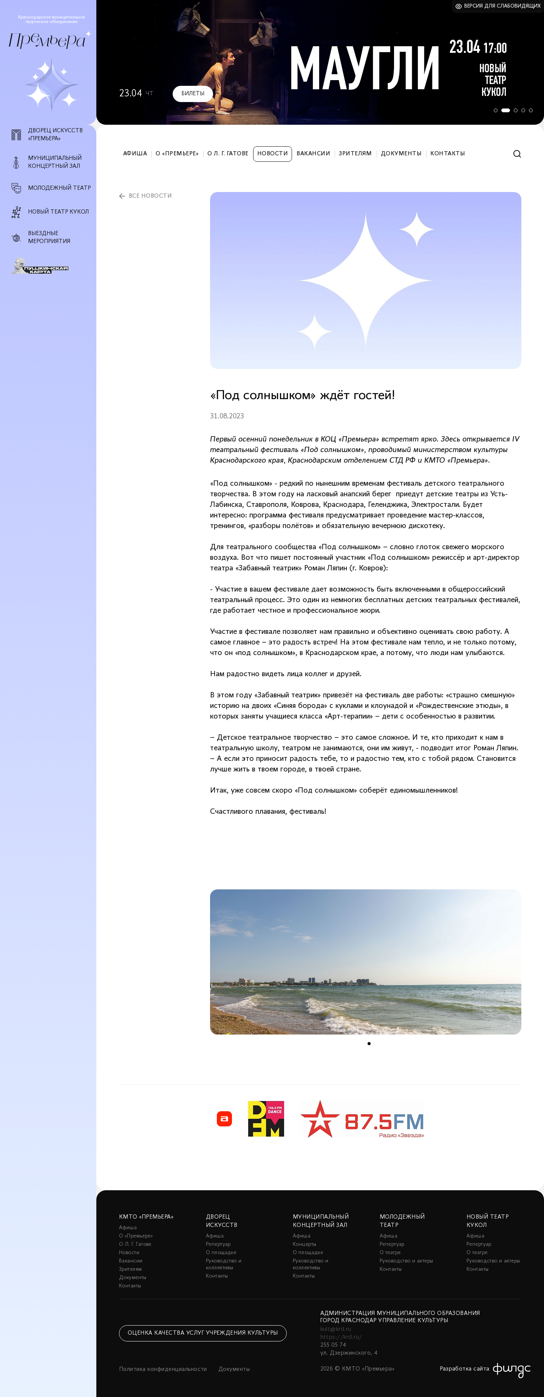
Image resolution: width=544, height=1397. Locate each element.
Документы (401, 154)
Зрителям (355, 154)
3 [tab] (516, 110)
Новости (272, 154)
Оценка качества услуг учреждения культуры (203, 1333)
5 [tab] (531, 110)
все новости (150, 196)
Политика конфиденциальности (163, 1369)
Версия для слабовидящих (502, 6)
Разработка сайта (465, 1369)
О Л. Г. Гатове (228, 154)
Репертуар (218, 1244)
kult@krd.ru (335, 1329)
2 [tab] (504, 110)
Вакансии (313, 154)
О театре (390, 1253)
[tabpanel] (320, 62)
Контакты (447, 154)
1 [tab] (493, 110)
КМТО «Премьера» (146, 1217)
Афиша (135, 154)
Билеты (192, 94)
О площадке (221, 1253)
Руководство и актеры (406, 1261)
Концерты (304, 1244)
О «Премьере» (177, 154)
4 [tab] (523, 110)
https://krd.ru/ (341, 1337)
